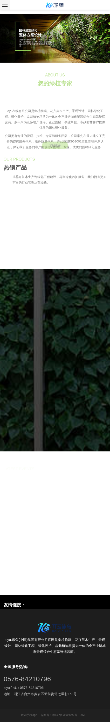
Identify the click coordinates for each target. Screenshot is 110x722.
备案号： (46, 715)
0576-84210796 (27, 679)
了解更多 (55, 147)
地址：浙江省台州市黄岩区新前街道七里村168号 (40, 694)
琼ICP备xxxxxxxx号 (64, 715)
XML (83, 715)
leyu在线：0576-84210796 (24, 688)
